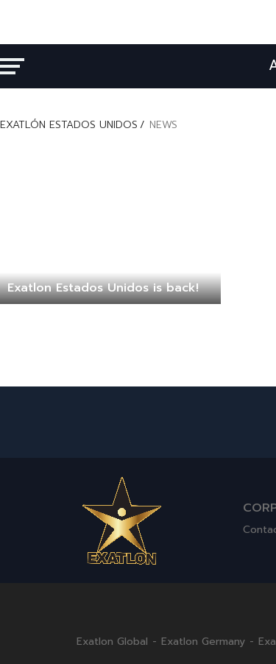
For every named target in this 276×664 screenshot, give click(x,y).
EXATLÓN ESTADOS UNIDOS (69, 125)
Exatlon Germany (203, 642)
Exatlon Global (112, 642)
